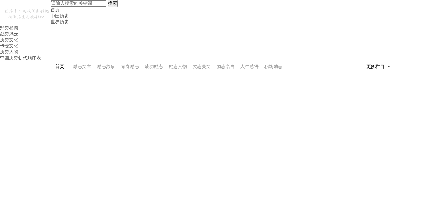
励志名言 (225, 66)
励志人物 (178, 66)
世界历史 (60, 21)
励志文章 (82, 66)
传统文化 (9, 45)
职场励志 (273, 66)
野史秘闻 (9, 27)
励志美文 (202, 66)
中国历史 (60, 15)
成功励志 (154, 66)
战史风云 (9, 33)
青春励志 (130, 66)
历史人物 (9, 51)
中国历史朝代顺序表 (20, 57)
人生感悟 (249, 66)
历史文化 (9, 39)
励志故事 (106, 66)
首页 (55, 9)
